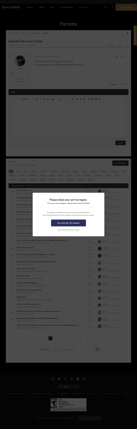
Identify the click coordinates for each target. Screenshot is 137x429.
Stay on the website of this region (68, 230)
